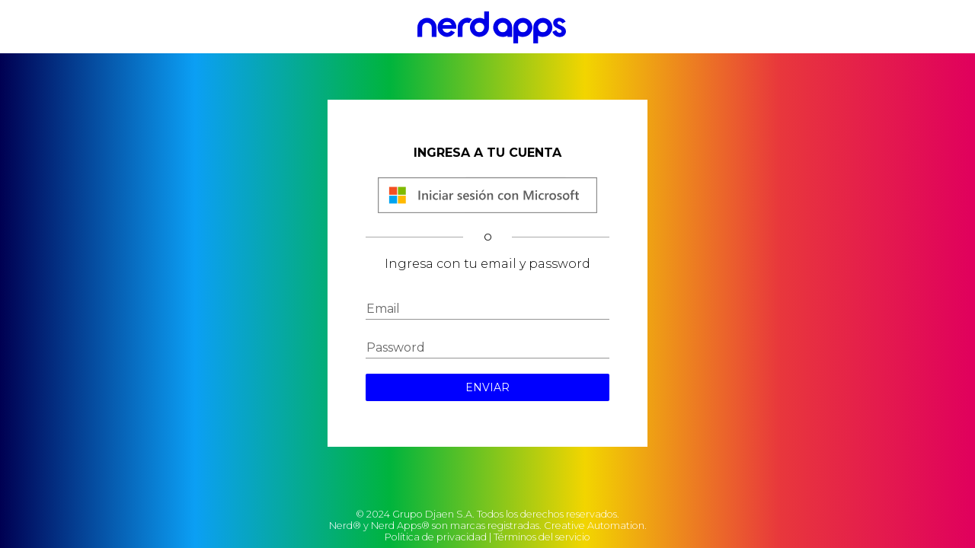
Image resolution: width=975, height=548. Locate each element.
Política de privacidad (436, 537)
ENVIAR (487, 387)
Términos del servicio (542, 537)
